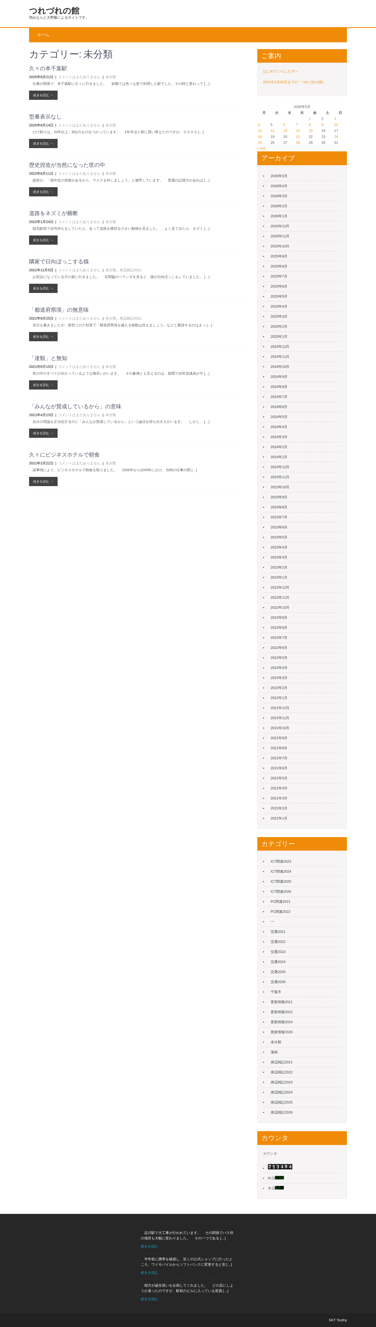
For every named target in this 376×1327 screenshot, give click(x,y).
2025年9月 (279, 256)
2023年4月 (279, 547)
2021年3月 (279, 798)
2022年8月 (279, 628)
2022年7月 (279, 638)
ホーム (43, 34)
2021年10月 (280, 728)
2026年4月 (279, 186)
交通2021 (278, 932)
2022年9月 (279, 617)
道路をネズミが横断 (53, 213)
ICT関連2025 (281, 881)
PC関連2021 (280, 901)
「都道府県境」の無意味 (59, 310)
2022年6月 (279, 648)
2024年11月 (280, 357)
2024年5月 (279, 417)
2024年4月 (279, 427)
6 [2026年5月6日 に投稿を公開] (284, 125)
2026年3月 (279, 196)
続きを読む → (43, 95)
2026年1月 (279, 216)
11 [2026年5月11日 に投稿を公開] (260, 131)
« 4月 (261, 148)
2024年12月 (280, 346)
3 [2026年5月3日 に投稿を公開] (335, 119)
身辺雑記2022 (282, 1072)
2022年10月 (280, 607)
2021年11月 (280, 718)
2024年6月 (279, 407)
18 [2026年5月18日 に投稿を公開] (260, 137)
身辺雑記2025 (282, 1102)
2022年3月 (279, 678)
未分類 (110, 77)
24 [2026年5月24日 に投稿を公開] (336, 137)
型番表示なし (45, 116)
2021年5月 (279, 778)
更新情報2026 (282, 1032)
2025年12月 (280, 226)
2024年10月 (280, 367)
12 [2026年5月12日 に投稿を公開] (272, 131)
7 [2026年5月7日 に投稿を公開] (297, 125)
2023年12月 (280, 467)
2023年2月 (279, 567)
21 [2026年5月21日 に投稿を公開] (298, 137)
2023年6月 (279, 527)
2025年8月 (279, 266)
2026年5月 (279, 176)
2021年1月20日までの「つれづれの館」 (294, 82)
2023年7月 (279, 517)
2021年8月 (279, 748)
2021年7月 (279, 758)
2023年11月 (280, 477)
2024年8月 (279, 387)
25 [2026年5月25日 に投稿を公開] (260, 143)
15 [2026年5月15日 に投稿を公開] (310, 131)
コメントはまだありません (79, 77)
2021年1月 (279, 818)
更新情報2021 (282, 1002)
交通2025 (278, 972)
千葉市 (276, 992)
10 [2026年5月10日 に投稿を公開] (336, 125)
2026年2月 (279, 206)
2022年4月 (279, 668)
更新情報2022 (282, 1012)
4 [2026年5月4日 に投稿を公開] (259, 125)
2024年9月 (279, 377)
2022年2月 (279, 688)
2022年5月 (279, 658)
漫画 (274, 1052)
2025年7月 (279, 276)
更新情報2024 (282, 1022)
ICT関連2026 (281, 891)
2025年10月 (280, 246)
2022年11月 (280, 597)
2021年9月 (279, 738)
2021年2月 (279, 808)
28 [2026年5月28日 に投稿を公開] (298, 143)
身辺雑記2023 (282, 1082)
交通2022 (278, 942)
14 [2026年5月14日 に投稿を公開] (298, 131)
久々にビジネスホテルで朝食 (64, 454)
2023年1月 (279, 577)
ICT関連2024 (281, 871)
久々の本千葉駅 (48, 68)
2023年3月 (279, 557)
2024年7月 (279, 397)
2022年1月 (279, 698)
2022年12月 (280, 587)
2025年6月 (279, 286)
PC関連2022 (280, 912)
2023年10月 (280, 487)
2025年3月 (279, 316)
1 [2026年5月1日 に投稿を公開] (310, 119)
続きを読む (149, 1246)
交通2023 (278, 952)
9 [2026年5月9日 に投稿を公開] (322, 125)
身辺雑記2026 (282, 1112)
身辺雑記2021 (131, 270)
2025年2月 (279, 326)
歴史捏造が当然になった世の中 (67, 165)
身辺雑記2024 (282, 1092)
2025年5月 (279, 296)
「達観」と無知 (48, 358)
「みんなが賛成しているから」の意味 (75, 406)
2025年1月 (279, 336)
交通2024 (278, 962)
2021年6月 (279, 768)
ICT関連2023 (281, 861)
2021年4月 (279, 788)
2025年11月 (280, 236)
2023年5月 (279, 537)
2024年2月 (279, 447)
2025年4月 (279, 306)
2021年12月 (280, 708)
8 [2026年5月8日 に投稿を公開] (310, 125)
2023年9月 (279, 497)
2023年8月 (279, 507)
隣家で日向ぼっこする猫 (59, 261)
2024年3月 (279, 437)
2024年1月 (279, 457)
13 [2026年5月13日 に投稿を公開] (285, 131)
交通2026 (278, 982)
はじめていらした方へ (280, 71)
